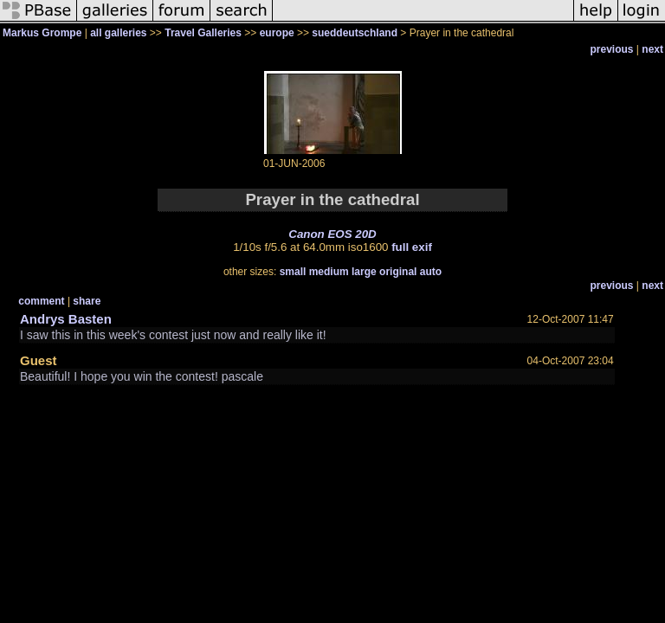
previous (612, 49)
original (397, 272)
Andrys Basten (66, 319)
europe (277, 33)
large (364, 272)
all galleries (118, 33)
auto (431, 272)
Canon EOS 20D (332, 234)
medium (329, 272)
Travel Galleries (203, 33)
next (652, 49)
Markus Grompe (42, 33)
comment (41, 301)
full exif (411, 247)
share (86, 301)
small (293, 272)
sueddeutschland (354, 33)
